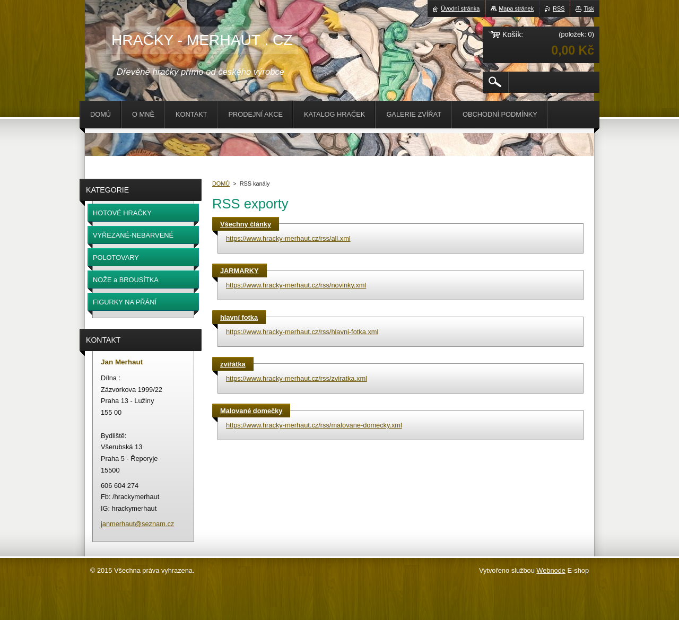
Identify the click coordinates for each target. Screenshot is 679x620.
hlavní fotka (239, 317)
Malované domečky (251, 411)
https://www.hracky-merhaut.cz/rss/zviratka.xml (296, 378)
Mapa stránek (516, 8)
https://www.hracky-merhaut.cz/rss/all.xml (288, 238)
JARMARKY (239, 271)
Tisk (589, 8)
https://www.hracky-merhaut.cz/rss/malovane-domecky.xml (314, 425)
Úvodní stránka (460, 8)
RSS (558, 8)
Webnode (550, 570)
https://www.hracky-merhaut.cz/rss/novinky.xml (296, 285)
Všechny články (245, 224)
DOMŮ (221, 183)
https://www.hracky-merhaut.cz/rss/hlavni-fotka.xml (302, 332)
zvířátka (233, 364)
